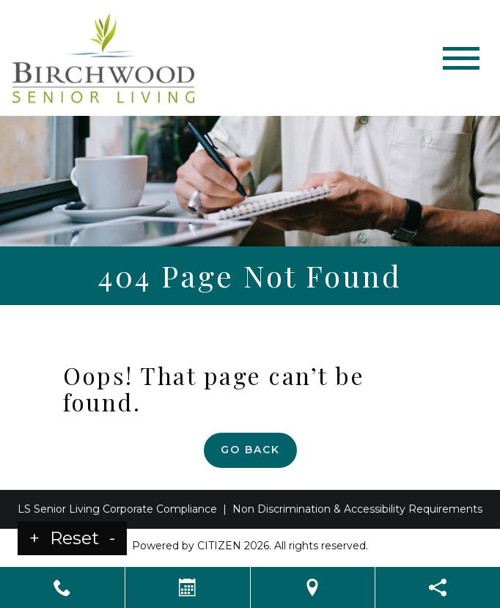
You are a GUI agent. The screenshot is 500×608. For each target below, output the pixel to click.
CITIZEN (219, 545)
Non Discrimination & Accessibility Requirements (357, 509)
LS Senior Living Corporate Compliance (117, 509)
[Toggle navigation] (461, 58)
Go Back (250, 449)
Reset (74, 538)
